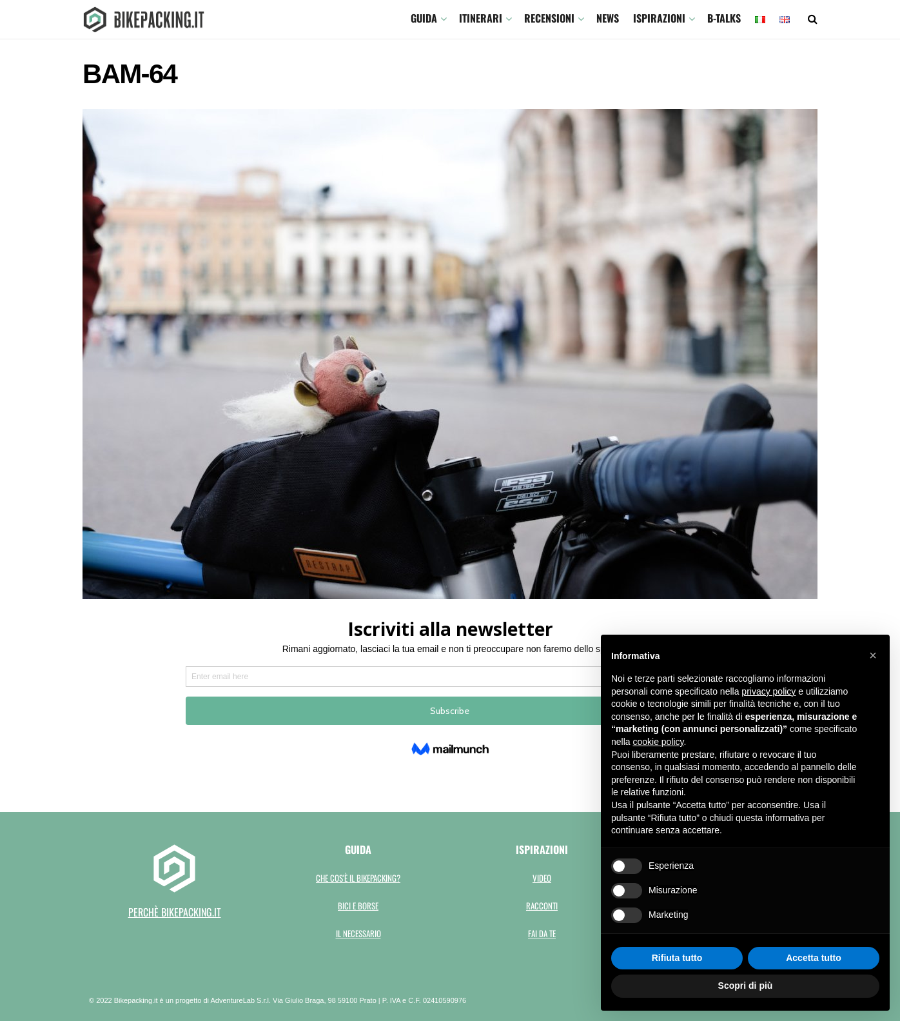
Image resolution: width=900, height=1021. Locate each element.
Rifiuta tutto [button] (677, 958)
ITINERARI (480, 18)
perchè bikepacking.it (174, 912)
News (607, 18)
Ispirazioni (659, 18)
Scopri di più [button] (745, 985)
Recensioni (549, 18)
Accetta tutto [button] (813, 958)
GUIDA (424, 18)
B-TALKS (724, 18)
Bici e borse (358, 905)
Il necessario (358, 933)
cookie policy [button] (657, 742)
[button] (873, 655)
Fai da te (542, 933)
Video (542, 877)
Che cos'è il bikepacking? (358, 877)
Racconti (542, 905)
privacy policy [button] (768, 691)
